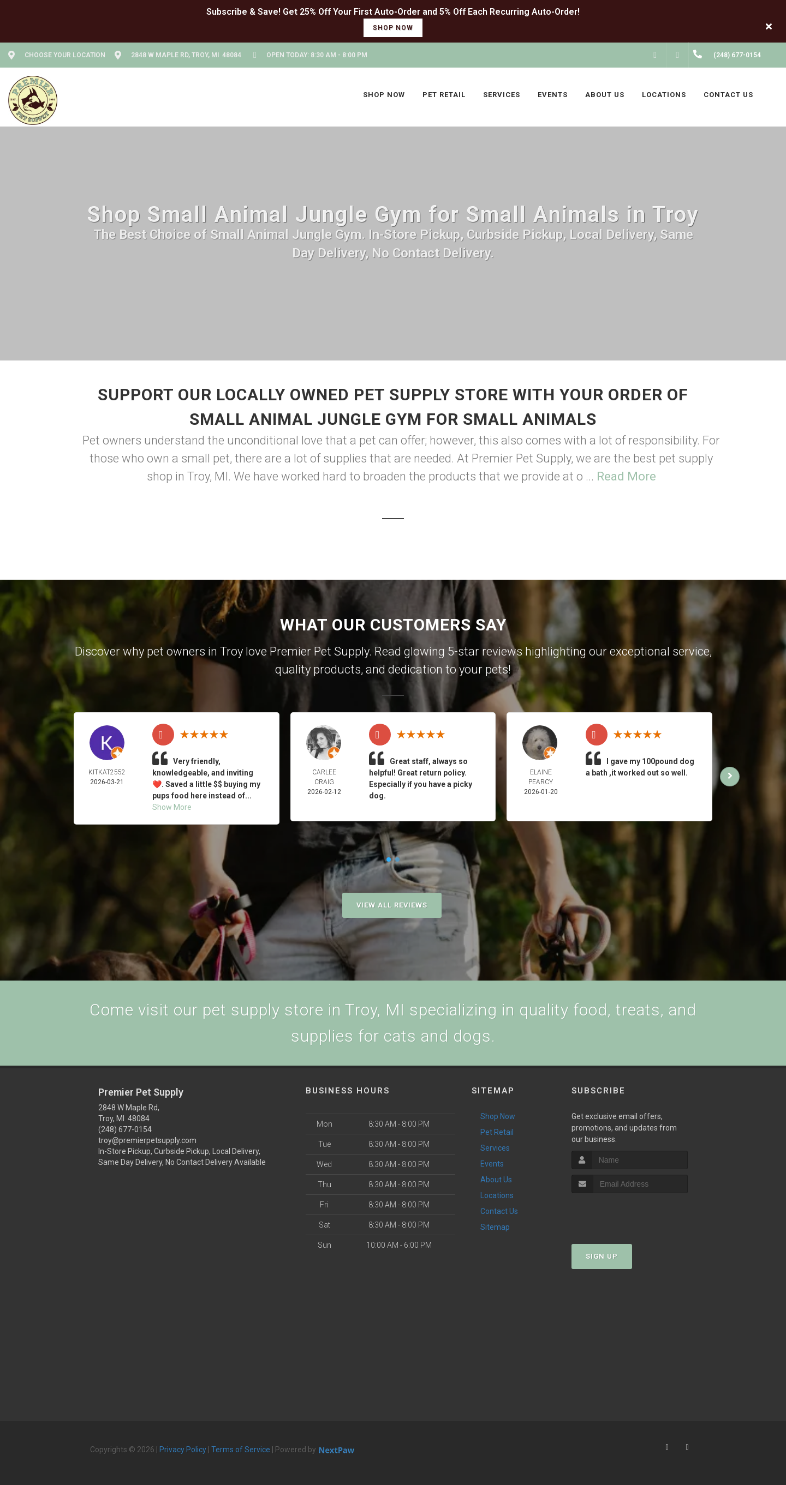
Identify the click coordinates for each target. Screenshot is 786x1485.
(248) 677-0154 (125, 1129)
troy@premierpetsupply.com (147, 1140)
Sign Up (602, 1256)
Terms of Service (240, 1449)
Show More (172, 807)
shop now (393, 28)
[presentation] (629, 1214)
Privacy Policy (182, 1449)
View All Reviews (391, 905)
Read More (626, 476)
